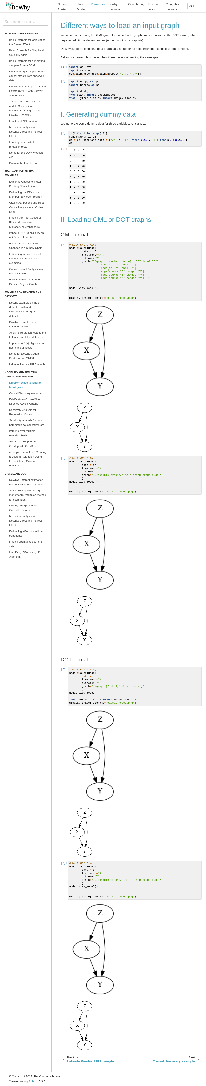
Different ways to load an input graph (25, 385)
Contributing (136, 4)
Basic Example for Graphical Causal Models (26, 52)
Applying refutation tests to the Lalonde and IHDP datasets (27, 335)
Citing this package (172, 6)
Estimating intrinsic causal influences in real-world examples (25, 259)
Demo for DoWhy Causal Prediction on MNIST (24, 356)
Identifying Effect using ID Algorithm (24, 554)
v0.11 (192, 5)
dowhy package (114, 6)
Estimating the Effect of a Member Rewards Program (25, 194)
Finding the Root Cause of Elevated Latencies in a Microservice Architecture (25, 222)
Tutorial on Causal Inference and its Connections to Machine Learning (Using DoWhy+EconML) (26, 108)
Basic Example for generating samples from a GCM (27, 63)
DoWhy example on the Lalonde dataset (23, 324)
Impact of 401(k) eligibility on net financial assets (26, 235)
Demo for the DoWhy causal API (26, 155)
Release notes (153, 6)
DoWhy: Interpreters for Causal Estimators (23, 507)
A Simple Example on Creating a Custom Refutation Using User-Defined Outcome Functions (27, 458)
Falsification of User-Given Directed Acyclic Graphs (25, 282)
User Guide (80, 6)
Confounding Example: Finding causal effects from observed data (28, 76)
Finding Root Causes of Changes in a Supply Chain (25, 245)
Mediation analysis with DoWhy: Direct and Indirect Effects (25, 132)
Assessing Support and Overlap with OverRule (23, 443)
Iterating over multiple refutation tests (22, 144)
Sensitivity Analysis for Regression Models (22, 412)
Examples (98, 4)
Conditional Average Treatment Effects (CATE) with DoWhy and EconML (28, 91)
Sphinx (33, 1081)
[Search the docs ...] (25, 22)
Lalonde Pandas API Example (27, 364)
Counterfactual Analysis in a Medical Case (26, 271)
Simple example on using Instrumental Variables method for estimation (27, 495)
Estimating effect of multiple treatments (26, 533)
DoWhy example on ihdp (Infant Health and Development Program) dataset (24, 309)
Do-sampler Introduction (23, 163)
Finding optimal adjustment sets (25, 544)
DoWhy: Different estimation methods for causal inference (26, 482)
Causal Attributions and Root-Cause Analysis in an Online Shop (27, 207)
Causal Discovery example (25, 393)
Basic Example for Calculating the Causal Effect (27, 42)
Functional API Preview (23, 121)
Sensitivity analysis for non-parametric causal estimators (26, 422)
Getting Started (62, 6)
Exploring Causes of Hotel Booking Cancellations (25, 184)
